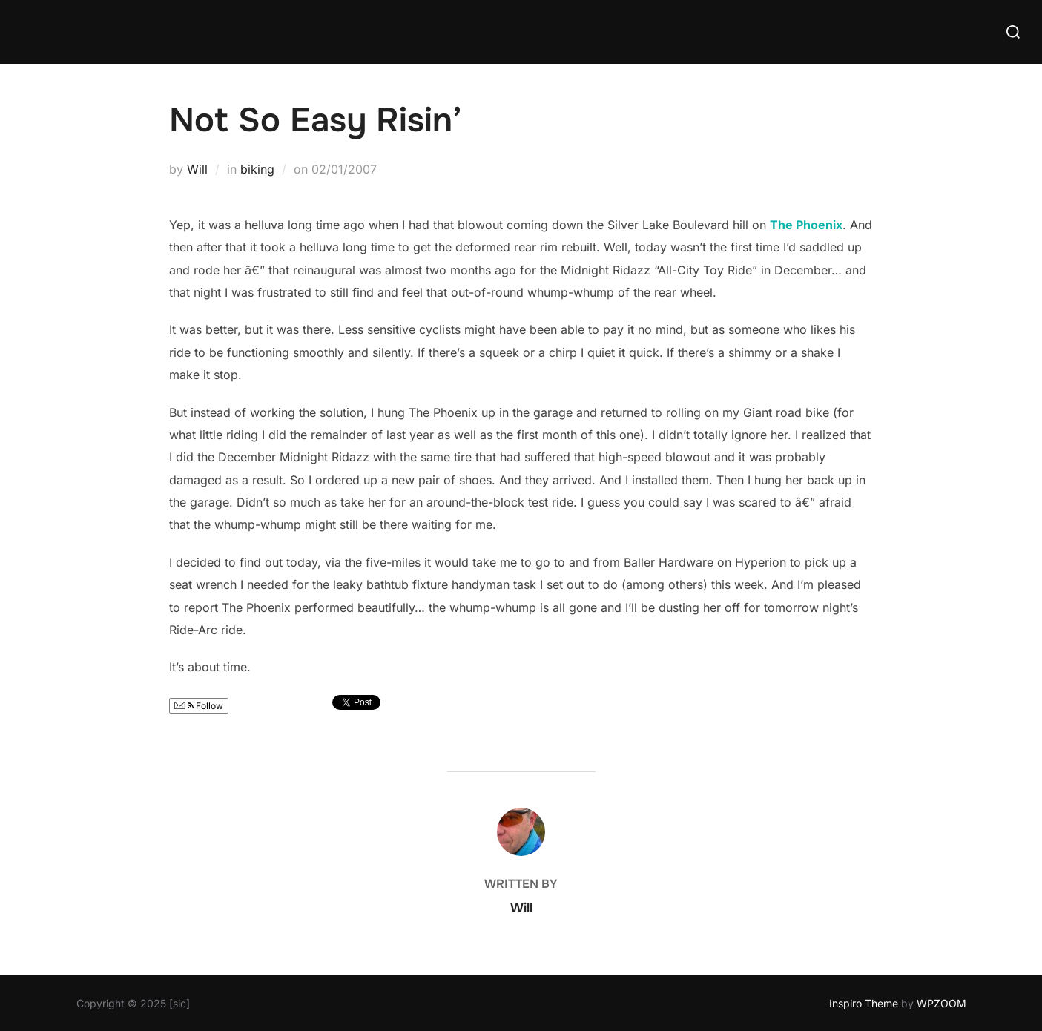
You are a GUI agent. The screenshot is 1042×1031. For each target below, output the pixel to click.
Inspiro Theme (863, 1003)
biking (257, 169)
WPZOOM (941, 1003)
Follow (198, 705)
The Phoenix (806, 224)
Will (197, 169)
